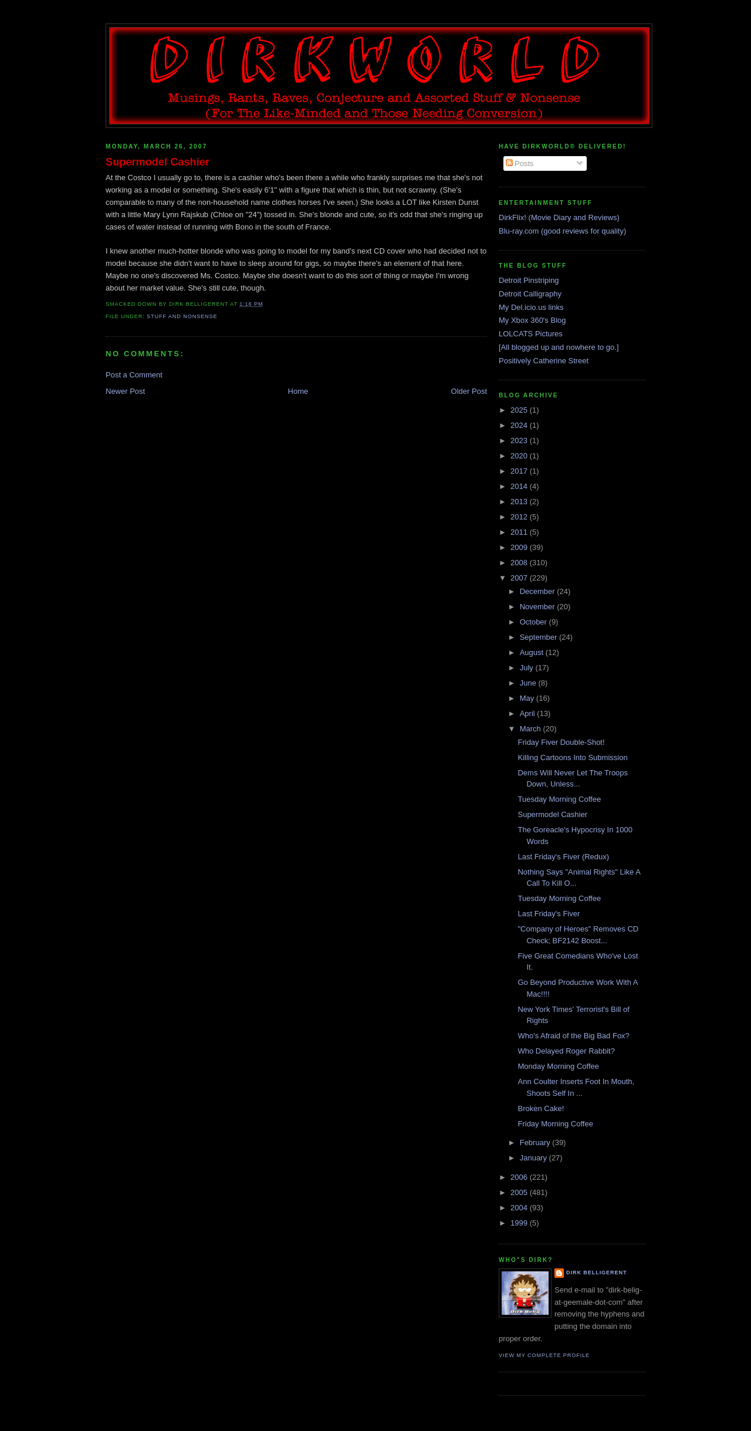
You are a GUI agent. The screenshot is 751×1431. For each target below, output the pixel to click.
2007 (520, 577)
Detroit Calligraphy (530, 293)
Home (298, 391)
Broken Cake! (540, 1108)
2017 (520, 471)
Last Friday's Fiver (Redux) (563, 856)
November (538, 606)
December (538, 591)
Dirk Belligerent (596, 1272)
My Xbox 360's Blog (532, 320)
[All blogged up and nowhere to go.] (559, 347)
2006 (520, 1177)
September (539, 637)
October (534, 621)
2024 (520, 425)
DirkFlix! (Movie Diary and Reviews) (559, 217)
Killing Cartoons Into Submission (572, 757)
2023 (520, 440)
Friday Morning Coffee (555, 1123)
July (528, 667)
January (534, 1157)
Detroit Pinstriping (529, 280)
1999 (520, 1223)
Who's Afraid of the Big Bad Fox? (573, 1035)
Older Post (469, 391)
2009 (520, 547)
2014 (520, 486)
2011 (520, 532)
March (531, 728)
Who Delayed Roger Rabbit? (565, 1051)
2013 (520, 501)
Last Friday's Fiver (548, 913)
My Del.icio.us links (531, 307)
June (529, 683)
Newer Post (125, 391)
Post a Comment (134, 374)
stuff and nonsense (182, 316)
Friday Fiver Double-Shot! (560, 742)
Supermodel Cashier (157, 162)
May (528, 698)
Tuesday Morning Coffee (559, 799)
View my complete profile (544, 1355)
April (528, 713)
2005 (520, 1192)
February (536, 1142)
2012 (520, 516)
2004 (520, 1207)
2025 (520, 410)
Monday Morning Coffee (558, 1066)
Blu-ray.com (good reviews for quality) (562, 231)
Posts (520, 163)
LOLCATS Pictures (531, 333)
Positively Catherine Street (543, 360)
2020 (520, 455)
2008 (520, 562)
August (533, 652)
